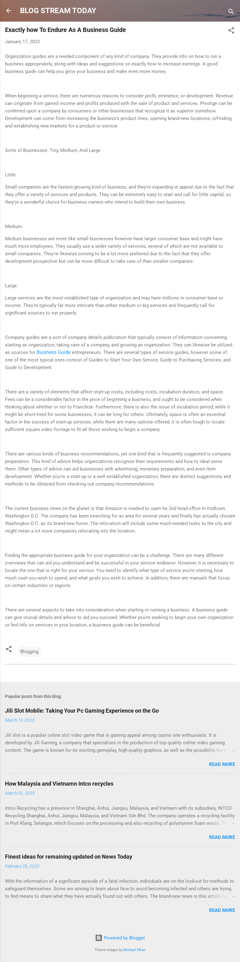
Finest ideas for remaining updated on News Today (68, 856)
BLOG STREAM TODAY (58, 10)
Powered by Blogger (120, 938)
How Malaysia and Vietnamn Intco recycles (59, 783)
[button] (231, 31)
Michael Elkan (134, 950)
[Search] (231, 12)
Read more (222, 764)
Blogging (29, 651)
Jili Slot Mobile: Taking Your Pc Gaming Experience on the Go (82, 710)
